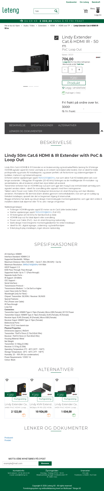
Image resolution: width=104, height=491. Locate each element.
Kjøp (73, 77)
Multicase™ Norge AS (72, 488)
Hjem (17, 26)
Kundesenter (71, 2)
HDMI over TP (64, 26)
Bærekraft (96, 2)
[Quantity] (72, 69)
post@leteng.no (21, 475)
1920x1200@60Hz (46, 178)
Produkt (73, 83)
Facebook (78, 475)
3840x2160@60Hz (30, 265)
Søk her (80, 64)
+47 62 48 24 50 (23, 473)
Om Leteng (84, 2)
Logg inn (97, 15)
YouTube (93, 475)
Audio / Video (29, 26)
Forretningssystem (30, 488)
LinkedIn (86, 475)
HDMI (52, 26)
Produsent (9, 438)
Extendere (42, 26)
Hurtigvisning (20, 399)
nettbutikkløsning (49, 488)
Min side (85, 473)
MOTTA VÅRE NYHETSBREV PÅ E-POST (27, 459)
